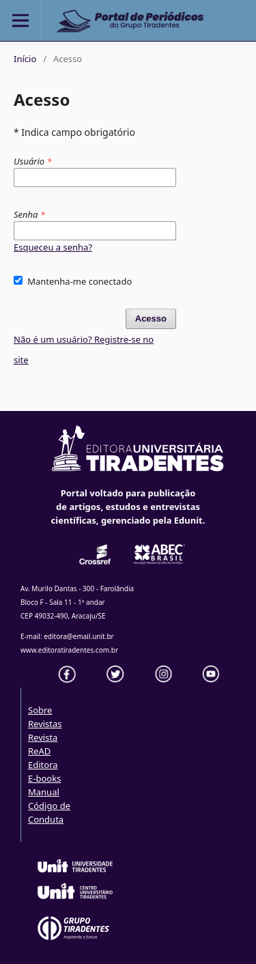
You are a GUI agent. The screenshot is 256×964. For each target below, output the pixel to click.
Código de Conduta (49, 812)
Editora (43, 765)
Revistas (45, 724)
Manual (43, 792)
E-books (44, 778)
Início (25, 59)
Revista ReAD (42, 744)
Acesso (151, 318)
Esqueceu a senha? (53, 247)
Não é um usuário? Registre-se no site (84, 349)
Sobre (40, 710)
